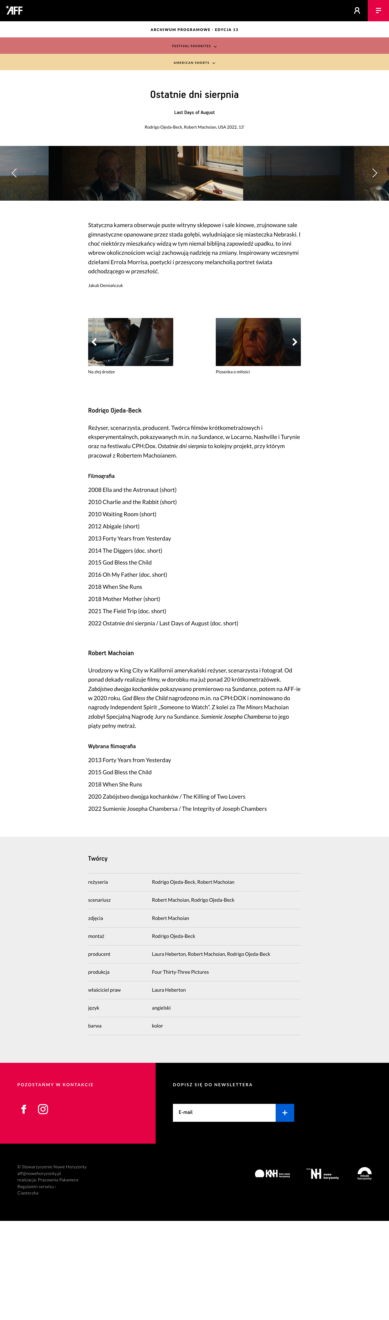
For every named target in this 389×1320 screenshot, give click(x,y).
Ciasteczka (28, 1292)
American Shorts (191, 62)
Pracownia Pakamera (58, 1279)
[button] (374, 223)
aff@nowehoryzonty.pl (39, 1272)
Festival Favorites (191, 45)
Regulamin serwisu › (36, 1285)
